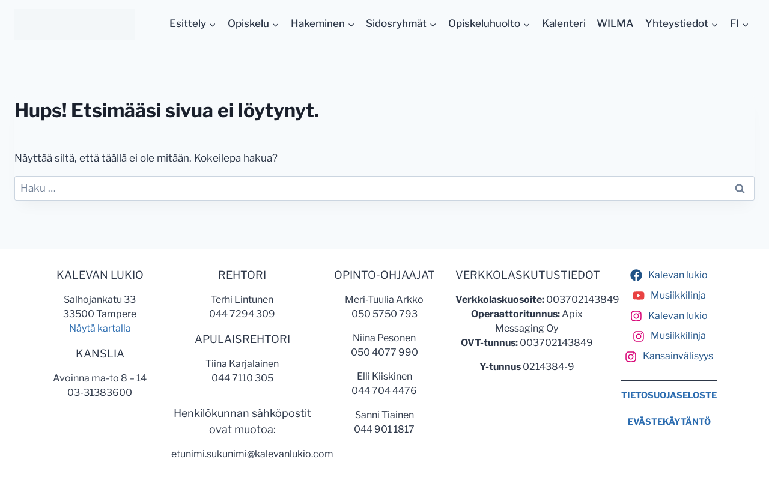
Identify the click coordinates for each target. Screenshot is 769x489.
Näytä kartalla (100, 328)
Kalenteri (564, 23)
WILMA (615, 23)
